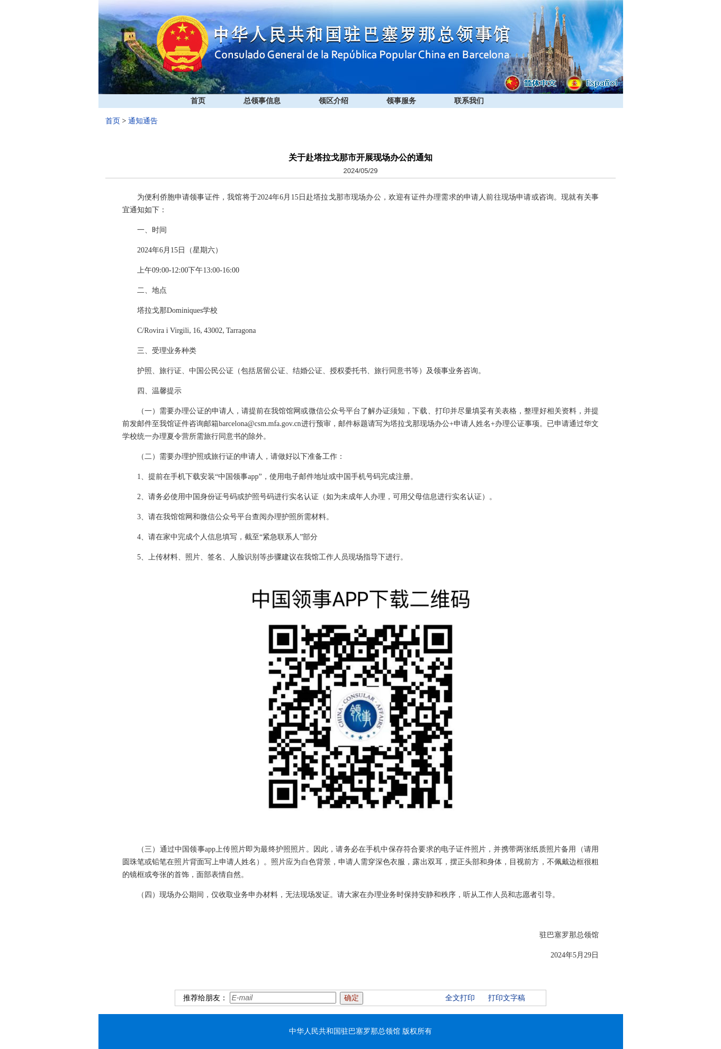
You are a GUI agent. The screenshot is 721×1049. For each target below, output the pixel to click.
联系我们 (469, 101)
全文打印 (460, 998)
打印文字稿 (506, 998)
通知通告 (143, 121)
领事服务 (401, 101)
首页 (198, 101)
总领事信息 (262, 101)
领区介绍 (333, 101)
